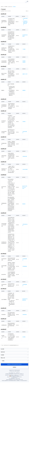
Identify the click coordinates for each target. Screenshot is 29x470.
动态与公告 (10, 6)
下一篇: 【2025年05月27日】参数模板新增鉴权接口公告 (9, 345)
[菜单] (27, 1)
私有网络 (6, 6)
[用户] (25, 1)
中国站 (2, 360)
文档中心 (2, 6)
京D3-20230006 (18, 378)
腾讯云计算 (3, 357)
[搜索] (23, 1)
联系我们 (14, 367)
